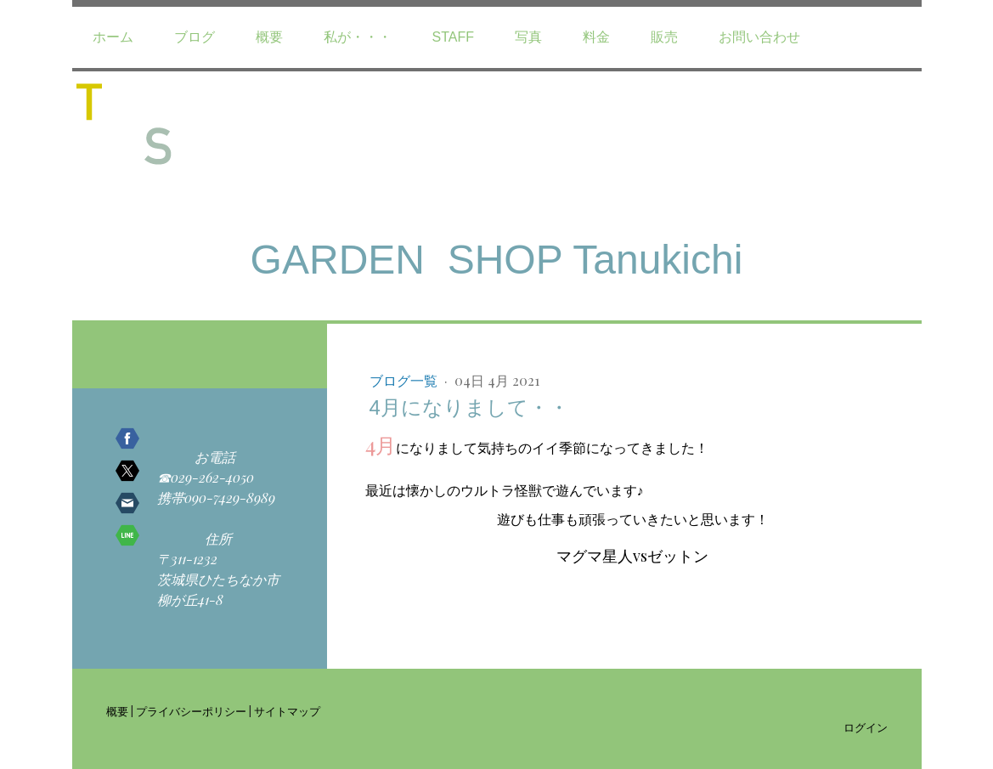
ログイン (865, 727)
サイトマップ (287, 711)
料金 (596, 37)
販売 (664, 37)
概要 (269, 37)
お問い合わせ (759, 37)
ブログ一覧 (405, 380)
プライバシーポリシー (191, 711)
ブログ (194, 37)
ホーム (113, 37)
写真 (528, 37)
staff (453, 37)
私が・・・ (358, 37)
